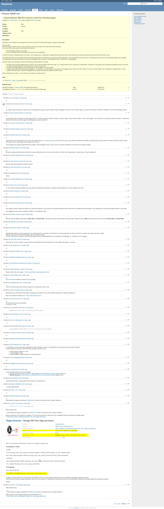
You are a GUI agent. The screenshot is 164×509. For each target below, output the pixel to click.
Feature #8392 (21, 89)
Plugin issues (137, 22)
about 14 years (26, 257)
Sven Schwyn (15, 113)
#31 (128, 313)
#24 (128, 262)
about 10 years (23, 320)
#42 (128, 389)
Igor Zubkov (14, 245)
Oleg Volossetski (10, 279)
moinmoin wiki (49, 140)
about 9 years (25, 357)
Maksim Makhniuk (16, 384)
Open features (138, 19)
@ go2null (14, 369)
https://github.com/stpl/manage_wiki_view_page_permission (48, 373)
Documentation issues (140, 16)
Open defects (137, 18)
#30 (128, 307)
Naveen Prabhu (15, 251)
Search (125, 3)
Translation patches (139, 23)
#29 (128, 298)
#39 (128, 369)
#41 (128, 383)
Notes (10, 94)
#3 (128, 112)
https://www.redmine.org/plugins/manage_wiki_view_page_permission (26, 416)
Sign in (155, 0)
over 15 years (23, 167)
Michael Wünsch (15, 129)
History (5, 94)
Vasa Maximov (15, 282)
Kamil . (13, 390)
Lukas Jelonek (15, 197)
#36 (128, 344)
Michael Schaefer (16, 338)
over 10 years (24, 314)
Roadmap (28, 10)
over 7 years (19, 390)
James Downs (15, 161)
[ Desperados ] (15, 314)
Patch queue (137, 21)
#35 (128, 338)
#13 (128, 184)
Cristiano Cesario (16, 332)
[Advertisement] (142, 57)
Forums (52, 10)
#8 (128, 155)
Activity (20, 10)
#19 (128, 227)
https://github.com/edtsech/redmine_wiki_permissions (37, 375)
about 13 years (24, 290)
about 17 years (18, 20)
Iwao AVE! (14, 227)
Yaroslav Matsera (15, 179)
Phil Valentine (15, 344)
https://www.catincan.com (33, 295)
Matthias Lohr (15, 221)
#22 (128, 251)
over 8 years (21, 369)
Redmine (76, 507)
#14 (128, 190)
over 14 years (22, 245)
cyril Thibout (14, 378)
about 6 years (34, 20)
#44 (128, 403)
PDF (129, 503)
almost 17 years (24, 113)
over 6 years (22, 396)
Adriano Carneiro (15, 214)
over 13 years (22, 275)
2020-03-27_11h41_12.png (12, 80)
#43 (128, 395)
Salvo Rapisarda (15, 357)
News (41, 10)
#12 (128, 178)
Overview (5, 10)
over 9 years (23, 344)
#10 (128, 166)
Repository (60, 10)
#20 (128, 239)
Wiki (46, 10)
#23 (128, 257)
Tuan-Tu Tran (14, 403)
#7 (128, 147)
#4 (128, 122)
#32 (128, 319)
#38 (128, 363)
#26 (128, 274)
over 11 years (22, 298)
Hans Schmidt (15, 167)
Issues (35, 10)
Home (2, 0)
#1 (128, 97)
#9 (128, 161)
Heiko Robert (15, 396)
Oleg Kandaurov (15, 269)
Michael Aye (14, 148)
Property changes (18, 94)
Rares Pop (14, 191)
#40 (128, 377)
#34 (128, 332)
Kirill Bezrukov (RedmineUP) (19, 263)
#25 (128, 268)
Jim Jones (11, 20)
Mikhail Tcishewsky (16, 257)
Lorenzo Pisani (15, 123)
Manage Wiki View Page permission (20, 373)
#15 (128, 196)
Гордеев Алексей (16, 363)
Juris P (13, 98)
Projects (7, 0)
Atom (125, 503)
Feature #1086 (19, 87)
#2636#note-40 (31, 400)
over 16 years (23, 135)
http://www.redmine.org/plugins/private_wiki (37, 272)
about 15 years (24, 203)
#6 (128, 134)
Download (13, 10)
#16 (128, 202)
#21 (128, 245)
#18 (128, 221)
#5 (128, 128)
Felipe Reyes (15, 135)
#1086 (14, 304)
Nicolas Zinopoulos (16, 155)
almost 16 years (24, 161)
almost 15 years (24, 221)
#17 (128, 214)
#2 (128, 103)
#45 (128, 484)
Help (11, 0)
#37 (128, 357)
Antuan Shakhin (15, 290)
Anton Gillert (14, 275)
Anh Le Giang (14, 320)
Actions (128, 87)
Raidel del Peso (15, 203)
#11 (128, 172)
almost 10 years (26, 332)
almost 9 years (26, 363)
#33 (128, 325)
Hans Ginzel (14, 298)
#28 (128, 289)
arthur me (13, 185)
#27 (128, 282)
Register (160, 0)
